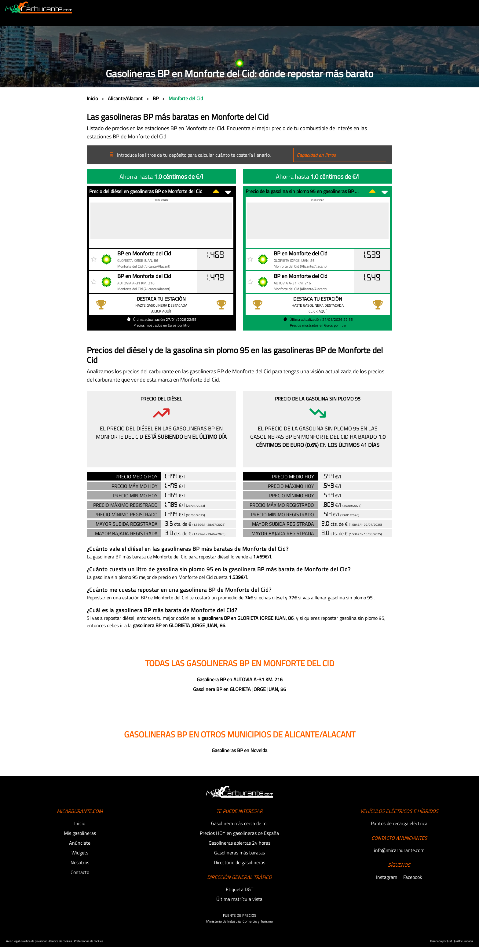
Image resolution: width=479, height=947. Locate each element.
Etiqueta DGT (239, 889)
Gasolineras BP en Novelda (239, 750)
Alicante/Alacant (126, 98)
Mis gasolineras (80, 833)
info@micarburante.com (399, 850)
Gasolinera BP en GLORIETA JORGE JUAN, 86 (239, 689)
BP (156, 98)
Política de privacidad (34, 941)
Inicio (93, 98)
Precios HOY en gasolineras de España (239, 833)
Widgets (79, 852)
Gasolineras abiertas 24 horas (239, 842)
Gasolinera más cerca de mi (239, 823)
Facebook (412, 877)
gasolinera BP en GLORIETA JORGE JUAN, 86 (247, 618)
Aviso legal (13, 941)
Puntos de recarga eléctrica (399, 823)
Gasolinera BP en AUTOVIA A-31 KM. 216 (240, 679)
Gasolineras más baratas (239, 852)
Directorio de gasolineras (239, 862)
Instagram (387, 877)
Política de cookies (61, 941)
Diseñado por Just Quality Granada (451, 941)
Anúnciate (79, 842)
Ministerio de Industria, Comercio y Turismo (239, 921)
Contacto (80, 872)
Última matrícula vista (239, 899)
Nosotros (80, 862)
